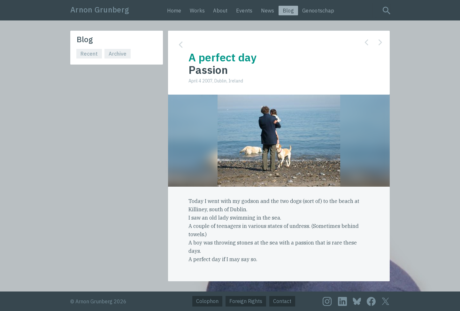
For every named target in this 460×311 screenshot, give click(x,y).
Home (174, 10)
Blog (288, 10)
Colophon (207, 301)
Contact (282, 301)
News (267, 10)
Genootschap (318, 10)
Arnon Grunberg (99, 9)
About (220, 10)
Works (197, 10)
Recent (89, 54)
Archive (117, 54)
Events (244, 10)
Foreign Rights (245, 301)
